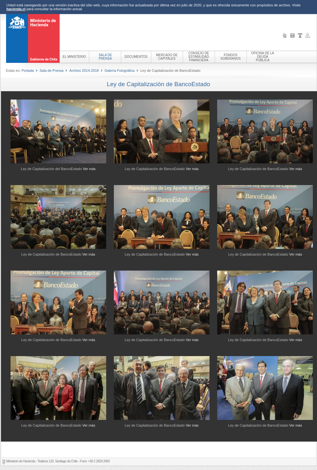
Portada (27, 70)
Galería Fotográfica (120, 70)
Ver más (89, 169)
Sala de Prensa (51, 70)
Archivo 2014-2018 (84, 70)
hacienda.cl (16, 9)
